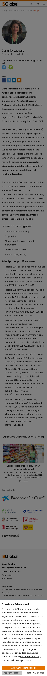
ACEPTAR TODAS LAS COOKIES (23, 668)
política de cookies (29, 656)
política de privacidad (21, 660)
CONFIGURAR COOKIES (35, 673)
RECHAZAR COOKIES (11, 673)
